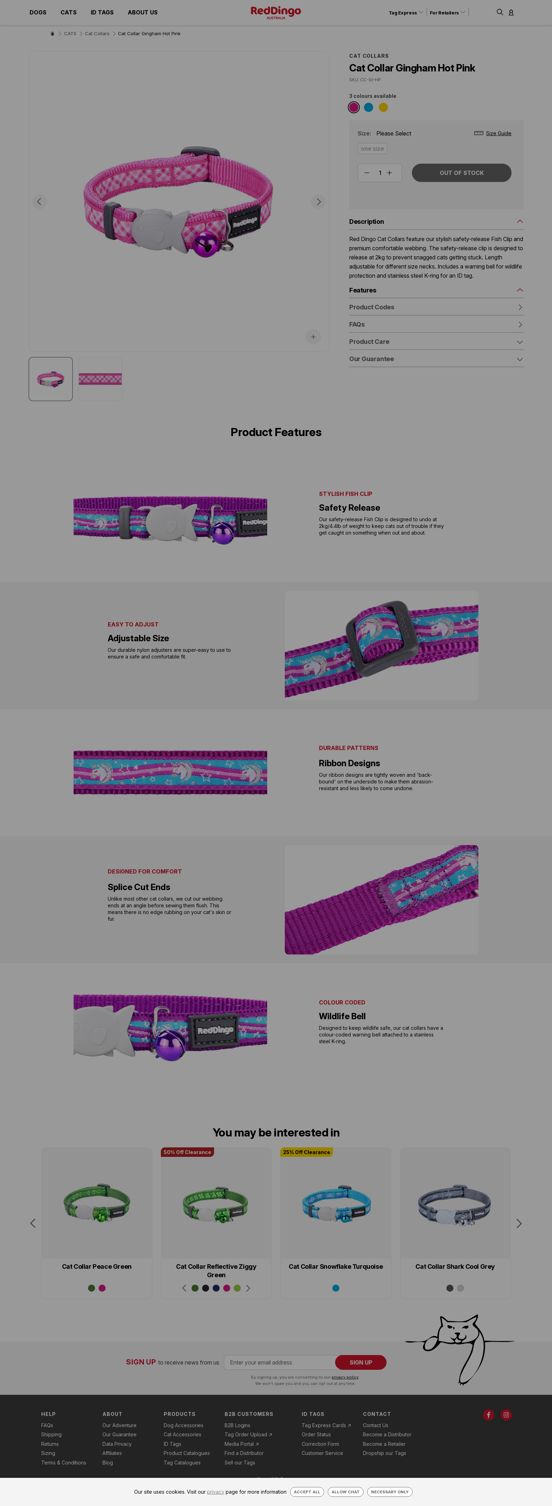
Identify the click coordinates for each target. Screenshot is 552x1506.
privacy (215, 1492)
